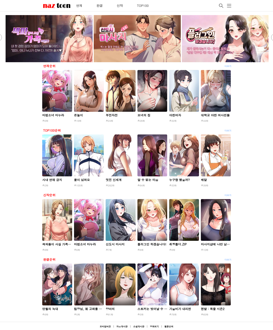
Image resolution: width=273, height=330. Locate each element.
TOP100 (143, 5)
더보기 (228, 66)
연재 (79, 5)
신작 (120, 5)
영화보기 (154, 326)
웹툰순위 (168, 326)
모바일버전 (105, 326)
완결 (99, 5)
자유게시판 (122, 326)
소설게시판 (138, 326)
